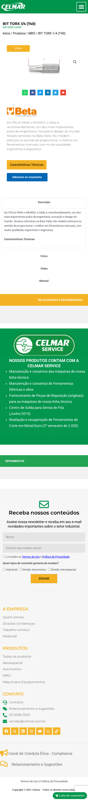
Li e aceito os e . (38, 556)
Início (6, 33)
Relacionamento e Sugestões (37, 764)
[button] (81, 6)
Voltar (18, 48)
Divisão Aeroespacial (63, 569)
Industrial (11, 569)
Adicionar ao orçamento (27, 177)
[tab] (44, 202)
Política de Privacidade (56, 556)
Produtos (19, 33)
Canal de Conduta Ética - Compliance (40, 753)
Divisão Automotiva (34, 569)
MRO (31, 33)
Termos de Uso (31, 556)
